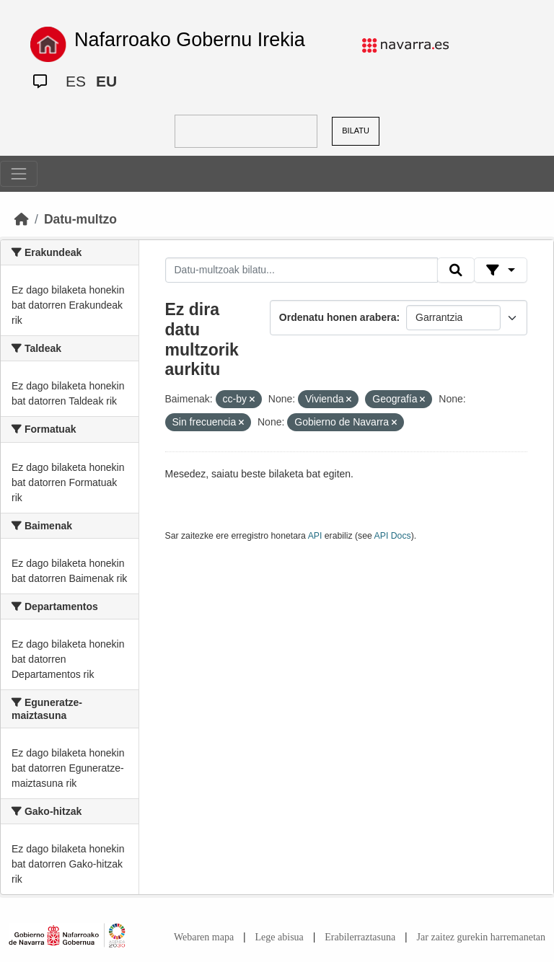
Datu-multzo (80, 219)
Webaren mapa (204, 937)
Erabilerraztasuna (360, 937)
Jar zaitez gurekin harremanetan (481, 937)
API (315, 536)
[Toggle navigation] (19, 174)
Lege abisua (279, 937)
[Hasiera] (21, 219)
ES (76, 81)
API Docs (392, 536)
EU (106, 81)
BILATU (355, 130)
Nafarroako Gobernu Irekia (189, 39)
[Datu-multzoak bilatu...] (301, 270)
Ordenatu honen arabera (338, 317)
